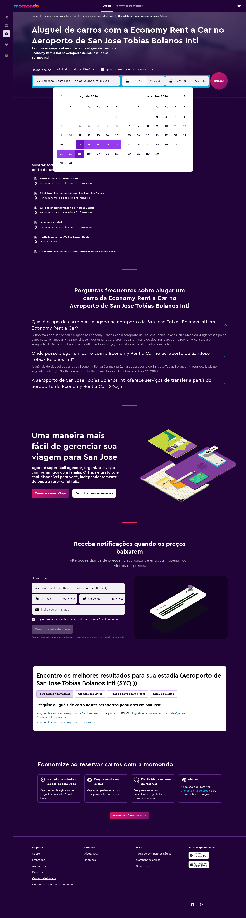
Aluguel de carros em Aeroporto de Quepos (157, 713)
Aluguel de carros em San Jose (97, 16)
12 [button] (89, 135)
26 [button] (89, 153)
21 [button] (107, 144)
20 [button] (98, 144)
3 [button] (70, 126)
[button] (6, 6)
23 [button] (61, 153)
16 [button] (61, 144)
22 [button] (116, 144)
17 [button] (70, 144)
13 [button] (98, 135)
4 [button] (80, 126)
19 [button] (89, 144)
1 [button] (116, 116)
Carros (35, 16)
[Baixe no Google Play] (198, 855)
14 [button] (107, 135)
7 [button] (107, 126)
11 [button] (80, 135)
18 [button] (79, 144)
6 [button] (98, 126)
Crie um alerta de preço (195, 790)
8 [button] (117, 126)
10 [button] (70, 135)
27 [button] (98, 153)
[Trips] (7, 45)
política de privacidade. (112, 637)
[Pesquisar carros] (7, 34)
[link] (50, 493)
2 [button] (61, 126)
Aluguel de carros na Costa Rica (59, 16)
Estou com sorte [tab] (163, 694)
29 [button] (116, 153)
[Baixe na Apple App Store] (198, 864)
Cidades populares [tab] (90, 694)
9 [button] (61, 135)
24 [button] (70, 153)
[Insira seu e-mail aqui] (82, 609)
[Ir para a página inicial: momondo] (26, 6)
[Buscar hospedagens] (7, 26)
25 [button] (79, 153)
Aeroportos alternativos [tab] (55, 694)
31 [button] (70, 162)
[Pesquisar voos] (7, 18)
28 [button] (107, 153)
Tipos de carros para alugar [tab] (127, 694)
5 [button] (89, 126)
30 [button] (61, 162)
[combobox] (41, 70)
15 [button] (116, 135)
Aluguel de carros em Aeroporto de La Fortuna (66, 722)
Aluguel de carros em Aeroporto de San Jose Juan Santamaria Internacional (68, 715)
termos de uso (89, 637)
